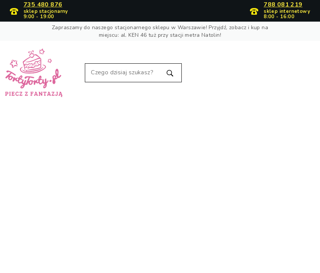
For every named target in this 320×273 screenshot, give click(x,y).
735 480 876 (42, 5)
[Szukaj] (133, 72)
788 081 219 (283, 5)
